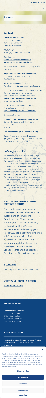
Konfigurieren (23, 390)
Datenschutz (23, 395)
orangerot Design (13, 285)
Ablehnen (23, 384)
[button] (42, 349)
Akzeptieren (23, 377)
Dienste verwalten (23, 371)
